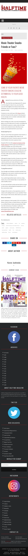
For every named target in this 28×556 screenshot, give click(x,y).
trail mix (22, 225)
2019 (5, 382)
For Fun (5, 526)
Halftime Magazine (9, 223)
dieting (3, 225)
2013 (5, 369)
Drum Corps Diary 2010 (8, 456)
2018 (5, 380)
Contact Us (8, 541)
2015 (5, 373)
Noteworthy (6, 508)
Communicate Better (8, 433)
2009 (5, 359)
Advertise (6, 552)
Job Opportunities (14, 552)
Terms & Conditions (16, 553)
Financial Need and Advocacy (9, 437)
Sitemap (23, 553)
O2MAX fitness (18, 227)
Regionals (6, 515)
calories (16, 223)
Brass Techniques (7, 446)
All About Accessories (8, 444)
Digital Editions (7, 501)
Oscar (19, 113)
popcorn (7, 227)
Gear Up (5, 513)
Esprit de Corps (7, 435)
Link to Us (22, 552)
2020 (5, 385)
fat (19, 223)
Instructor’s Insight (8, 453)
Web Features (6, 428)
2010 (5, 362)
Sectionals (6, 510)
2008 (5, 357)
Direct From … (7, 517)
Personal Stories (7, 440)
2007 (5, 355)
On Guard (6, 451)
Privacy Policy (6, 553)
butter (3, 227)
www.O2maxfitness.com (7, 211)
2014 (5, 371)
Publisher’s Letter (7, 506)
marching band (14, 232)
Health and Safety (7, 522)
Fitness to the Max (7, 38)
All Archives (6, 352)
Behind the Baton (7, 520)
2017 (5, 378)
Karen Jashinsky (19, 50)
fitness (9, 232)
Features (6, 503)
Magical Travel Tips (8, 442)
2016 (5, 375)
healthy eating (4, 232)
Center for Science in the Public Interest (12, 225)
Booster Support (7, 529)
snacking (22, 223)
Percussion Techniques (8, 449)
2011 (5, 364)
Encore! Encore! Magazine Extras (10, 430)
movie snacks (12, 227)
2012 (5, 366)
